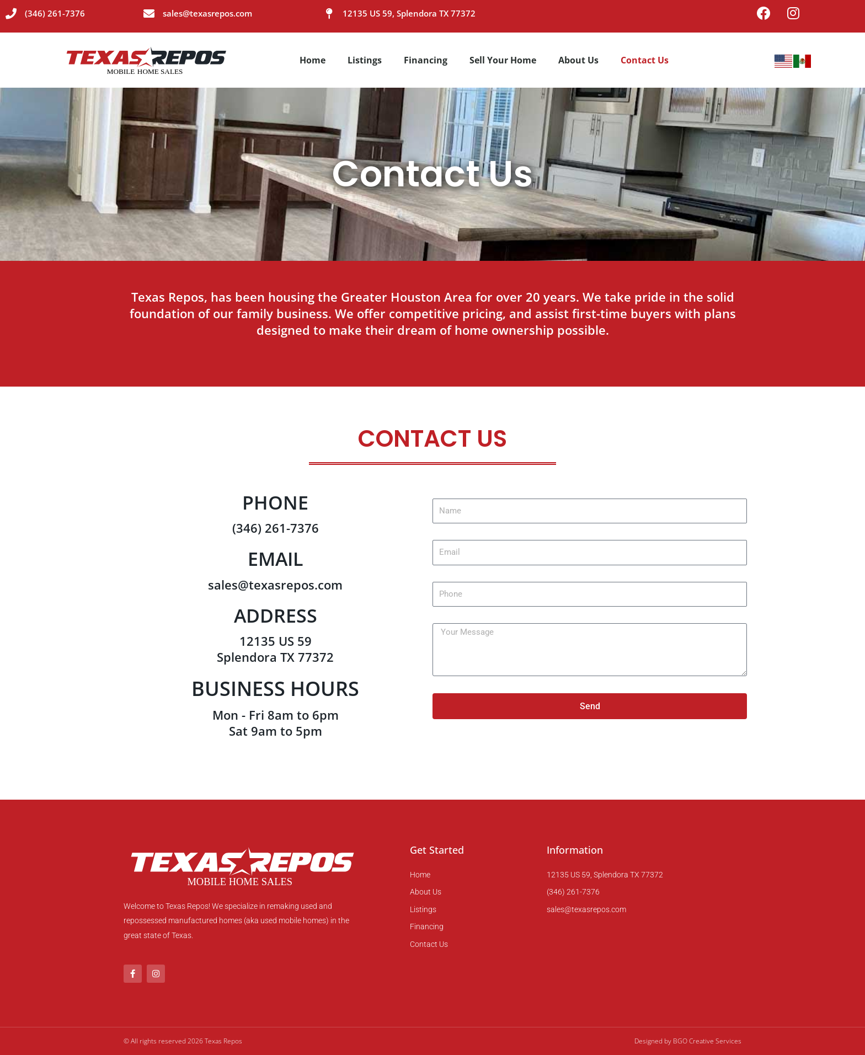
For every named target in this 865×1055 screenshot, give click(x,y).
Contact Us (645, 61)
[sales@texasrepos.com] (148, 13)
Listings (365, 61)
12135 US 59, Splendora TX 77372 (409, 13)
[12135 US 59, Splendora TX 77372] (328, 13)
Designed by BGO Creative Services (687, 1041)
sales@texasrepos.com (207, 13)
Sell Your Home (502, 61)
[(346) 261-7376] (11, 13)
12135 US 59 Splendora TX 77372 (275, 649)
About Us (578, 61)
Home (312, 61)
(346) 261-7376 (55, 13)
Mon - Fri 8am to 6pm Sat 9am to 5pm (275, 723)
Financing (425, 61)
